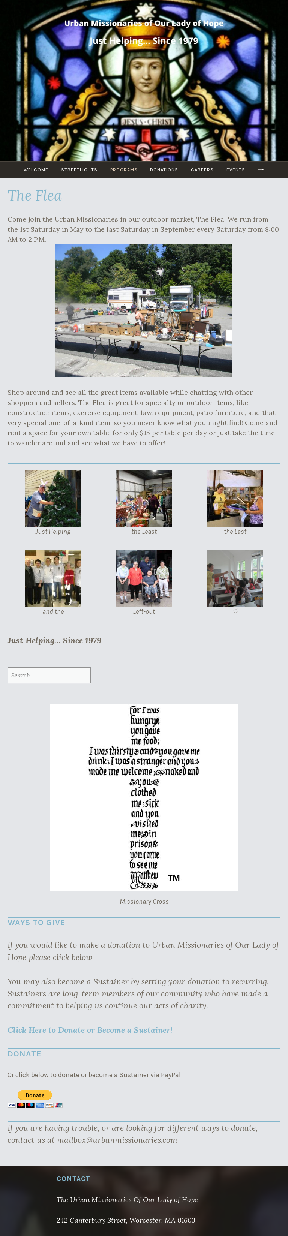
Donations (164, 169)
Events (236, 169)
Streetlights (79, 169)
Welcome (36, 169)
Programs (124, 169)
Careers (202, 169)
